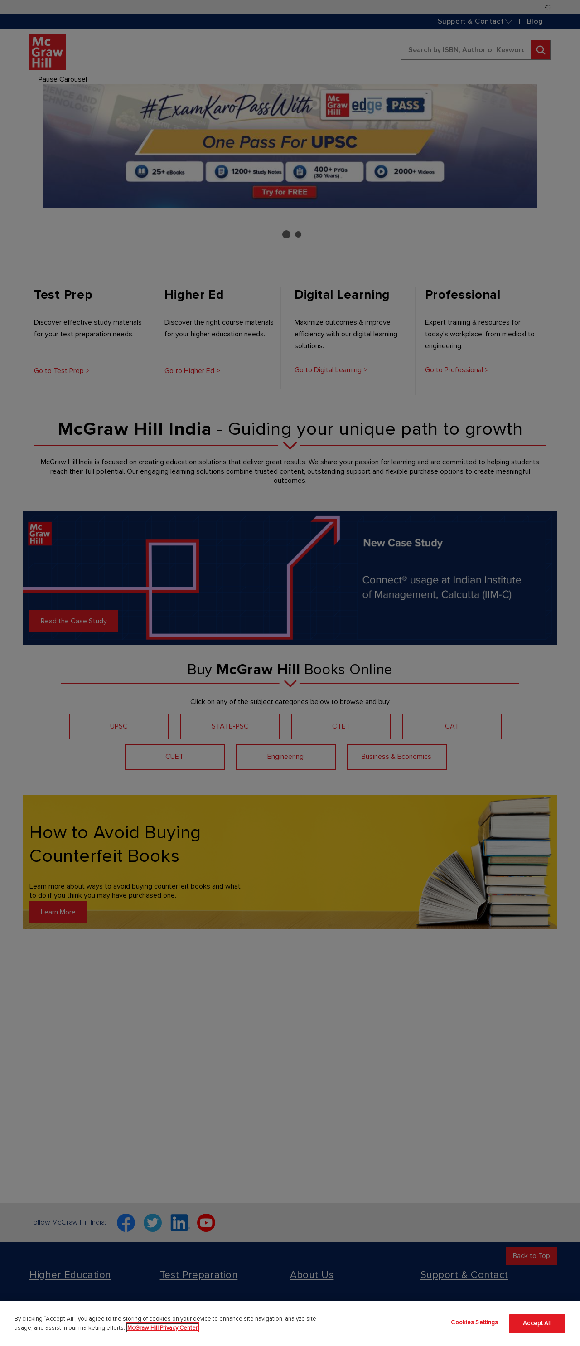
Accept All (537, 1323)
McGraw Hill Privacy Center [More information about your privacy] (162, 1327)
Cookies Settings (474, 1322)
